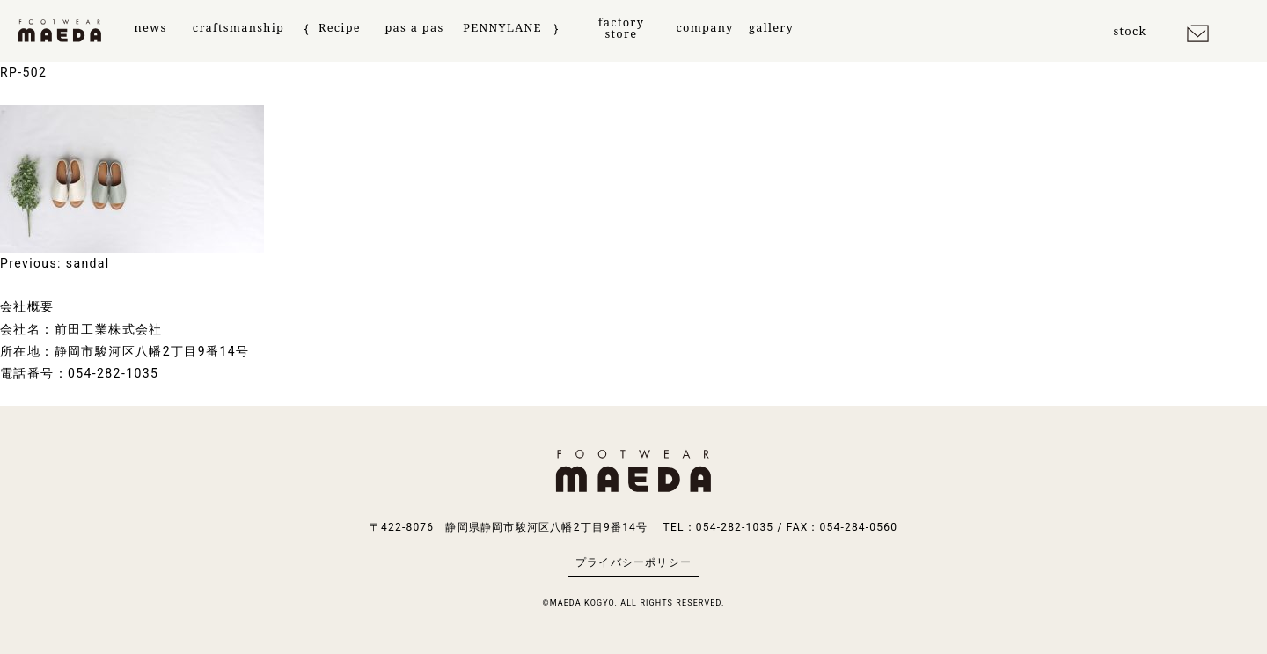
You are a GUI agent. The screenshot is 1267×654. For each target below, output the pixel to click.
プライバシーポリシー (633, 562)
